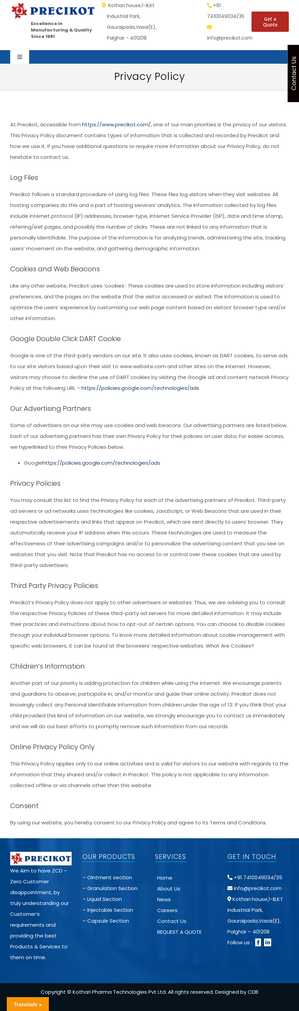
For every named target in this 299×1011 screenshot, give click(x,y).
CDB (253, 991)
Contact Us (171, 921)
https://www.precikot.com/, (116, 124)
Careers (167, 910)
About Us (168, 888)
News (164, 899)
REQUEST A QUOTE (179, 931)
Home (164, 877)
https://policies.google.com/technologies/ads (140, 388)
